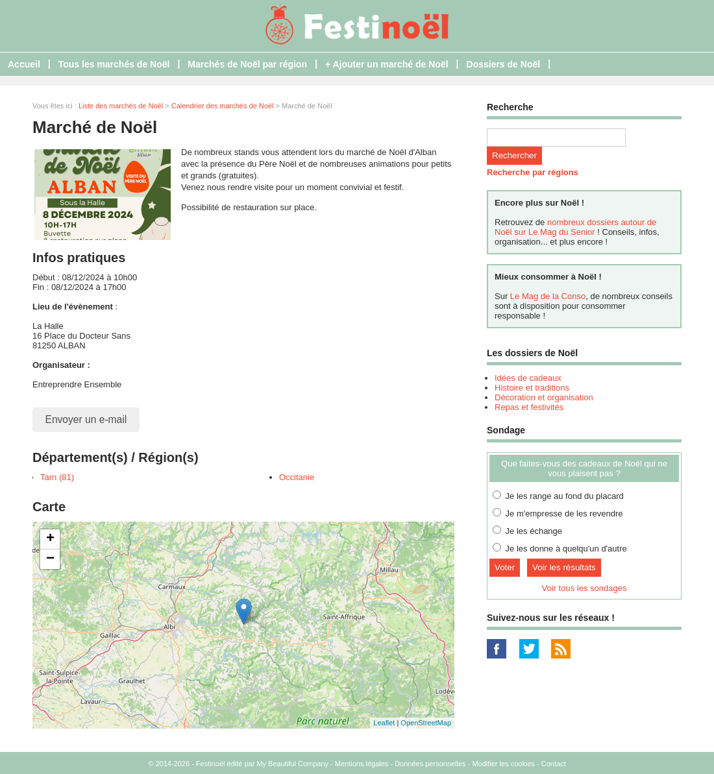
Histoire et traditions (532, 388)
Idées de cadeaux (528, 378)
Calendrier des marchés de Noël (222, 106)
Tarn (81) (57, 477)
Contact (553, 764)
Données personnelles (430, 764)
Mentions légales (362, 764)
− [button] (50, 559)
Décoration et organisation (544, 397)
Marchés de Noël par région (247, 64)
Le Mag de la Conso (547, 296)
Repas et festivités (529, 407)
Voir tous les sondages (584, 588)
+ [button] (50, 539)
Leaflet (384, 723)
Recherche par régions (532, 172)
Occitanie (296, 477)
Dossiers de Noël (504, 64)
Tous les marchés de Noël (114, 64)
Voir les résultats (564, 567)
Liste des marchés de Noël (121, 106)
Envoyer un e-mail (86, 419)
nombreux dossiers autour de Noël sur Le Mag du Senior (575, 227)
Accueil (24, 64)
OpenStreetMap (425, 723)
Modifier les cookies (503, 764)
